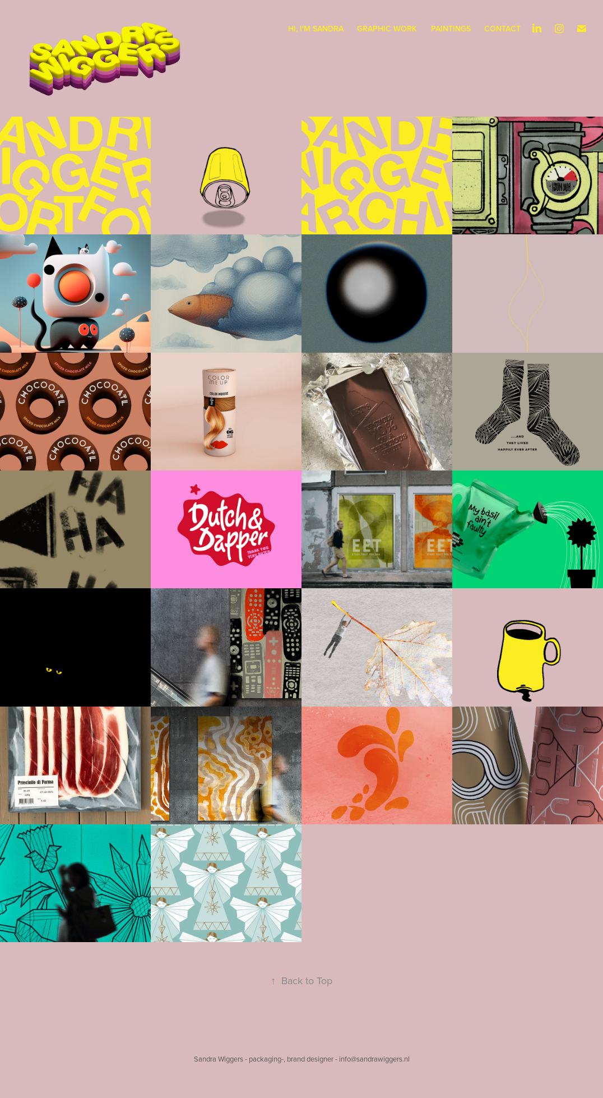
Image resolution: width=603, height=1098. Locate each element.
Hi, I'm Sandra (316, 28)
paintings (451, 28)
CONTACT (502, 28)
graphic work (387, 28)
